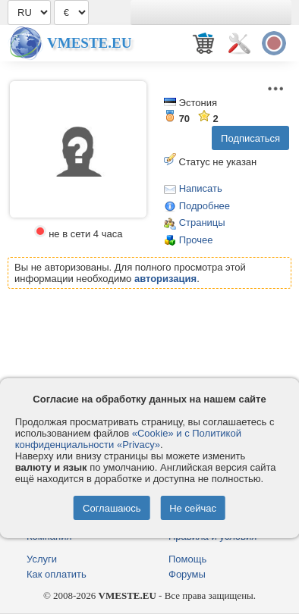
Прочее (196, 240)
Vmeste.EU (89, 43)
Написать (200, 188)
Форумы (187, 574)
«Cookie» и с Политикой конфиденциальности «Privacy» (128, 439)
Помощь (187, 559)
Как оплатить (57, 574)
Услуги (42, 559)
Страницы (202, 222)
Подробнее (204, 205)
